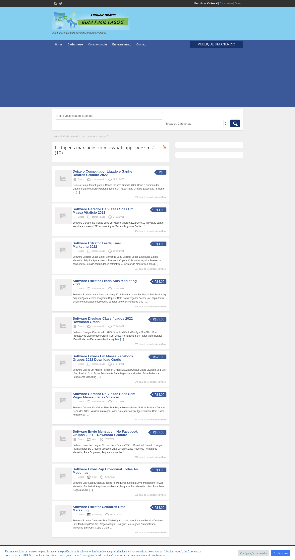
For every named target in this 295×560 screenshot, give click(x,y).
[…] (78, 192)
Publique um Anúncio (216, 44)
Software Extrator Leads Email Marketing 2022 (97, 245)
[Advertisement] (147, 79)
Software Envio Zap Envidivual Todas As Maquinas (105, 471)
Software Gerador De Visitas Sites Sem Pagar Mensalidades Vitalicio (104, 395)
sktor (94, 439)
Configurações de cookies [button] (253, 553)
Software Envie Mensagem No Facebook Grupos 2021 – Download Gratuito (105, 433)
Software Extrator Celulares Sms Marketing (99, 508)
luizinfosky (97, 514)
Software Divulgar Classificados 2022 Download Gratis (103, 320)
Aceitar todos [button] (281, 553)
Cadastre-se (226, 3)
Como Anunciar (97, 44)
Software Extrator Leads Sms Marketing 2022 (105, 282)
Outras (81, 179)
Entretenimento (121, 44)
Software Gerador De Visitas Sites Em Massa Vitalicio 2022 (103, 210)
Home (58, 44)
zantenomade (98, 179)
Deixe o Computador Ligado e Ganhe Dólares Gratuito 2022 (102, 173)
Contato (141, 44)
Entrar (238, 3)
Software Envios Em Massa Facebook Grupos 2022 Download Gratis (103, 358)
